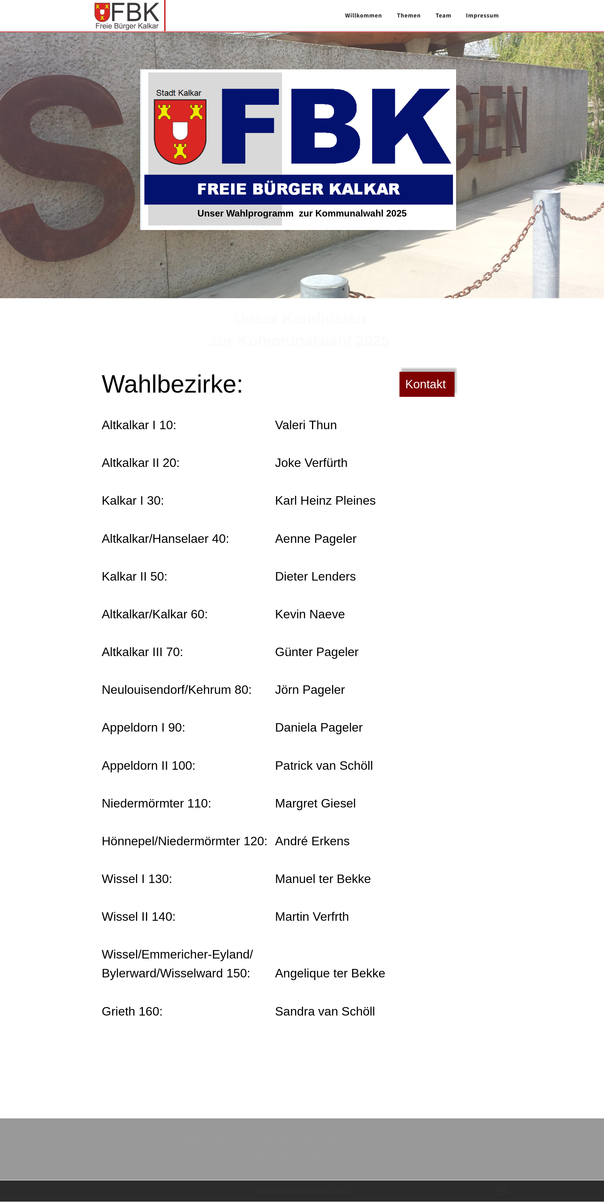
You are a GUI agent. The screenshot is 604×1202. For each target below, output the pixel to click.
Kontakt (425, 384)
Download (368, 1153)
